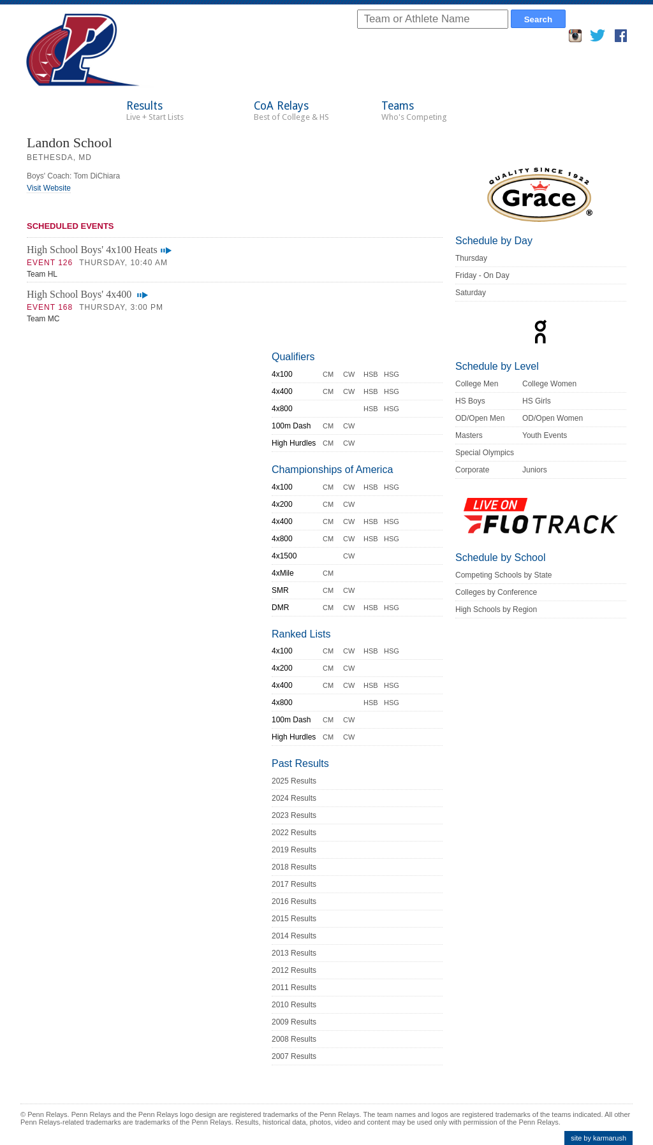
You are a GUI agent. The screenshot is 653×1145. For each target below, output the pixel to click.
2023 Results (294, 815)
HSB (370, 374)
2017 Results (294, 884)
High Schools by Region (496, 609)
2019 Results (294, 849)
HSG (391, 374)
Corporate (472, 469)
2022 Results (294, 832)
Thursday (471, 258)
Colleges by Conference (496, 592)
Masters (469, 435)
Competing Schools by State (503, 575)
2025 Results (294, 781)
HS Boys (470, 401)
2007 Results (294, 1056)
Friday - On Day (482, 275)
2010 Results (294, 1004)
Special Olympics (484, 452)
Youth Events (544, 435)
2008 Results (294, 1039)
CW (349, 374)
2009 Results (294, 1021)
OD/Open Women (552, 418)
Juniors (534, 469)
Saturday (470, 292)
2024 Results (294, 798)
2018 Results (294, 867)
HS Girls (536, 401)
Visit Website (49, 188)
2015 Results (294, 918)
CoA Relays (291, 110)
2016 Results (294, 901)
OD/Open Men (479, 418)
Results (155, 110)
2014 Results (294, 935)
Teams (414, 110)
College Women (549, 383)
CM (328, 374)
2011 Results (294, 987)
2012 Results (294, 970)
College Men (476, 383)
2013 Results (294, 953)
